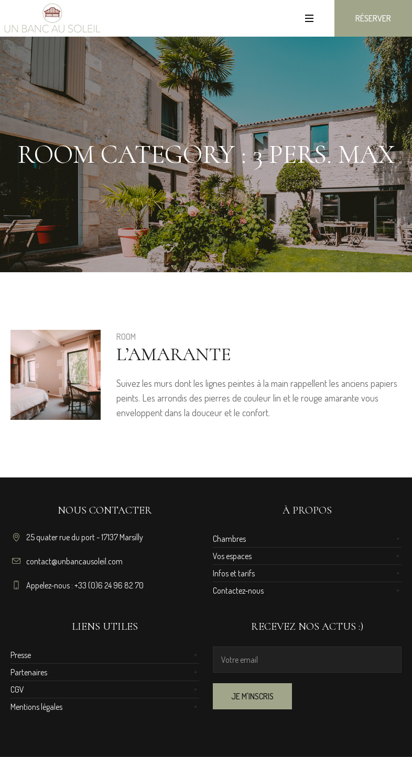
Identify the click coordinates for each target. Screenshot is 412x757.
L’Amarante (173, 354)
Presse (20, 655)
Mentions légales (36, 707)
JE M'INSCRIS (252, 696)
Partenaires (28, 672)
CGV (17, 689)
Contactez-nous (238, 590)
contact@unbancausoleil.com (74, 561)
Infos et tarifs (234, 573)
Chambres (229, 538)
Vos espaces (232, 556)
